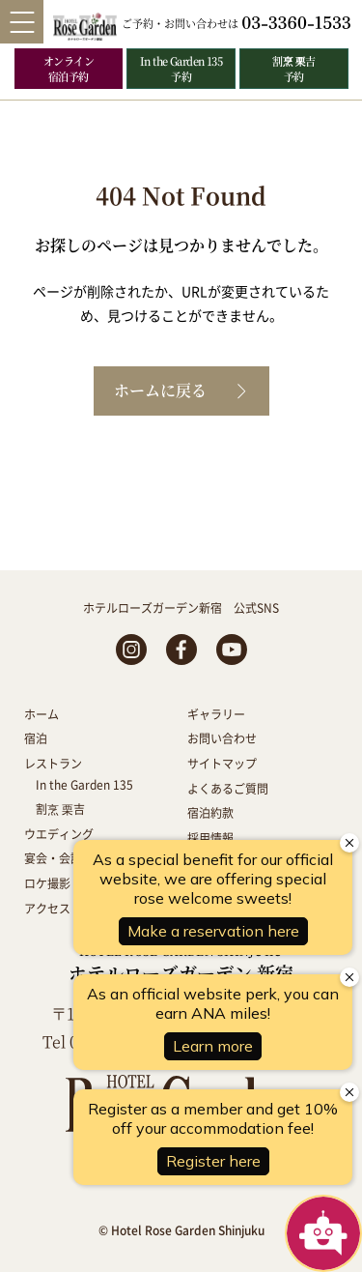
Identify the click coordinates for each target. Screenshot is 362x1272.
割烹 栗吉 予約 (293, 68)
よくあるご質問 (227, 788)
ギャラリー (216, 714)
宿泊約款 (210, 812)
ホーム (41, 714)
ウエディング (59, 833)
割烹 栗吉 (60, 808)
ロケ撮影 (47, 883)
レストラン (53, 763)
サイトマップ (222, 763)
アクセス (47, 908)
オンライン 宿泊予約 (68, 68)
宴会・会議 (53, 858)
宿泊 (35, 738)
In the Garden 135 (84, 784)
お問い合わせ (222, 738)
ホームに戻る (160, 390)
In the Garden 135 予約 (181, 68)
